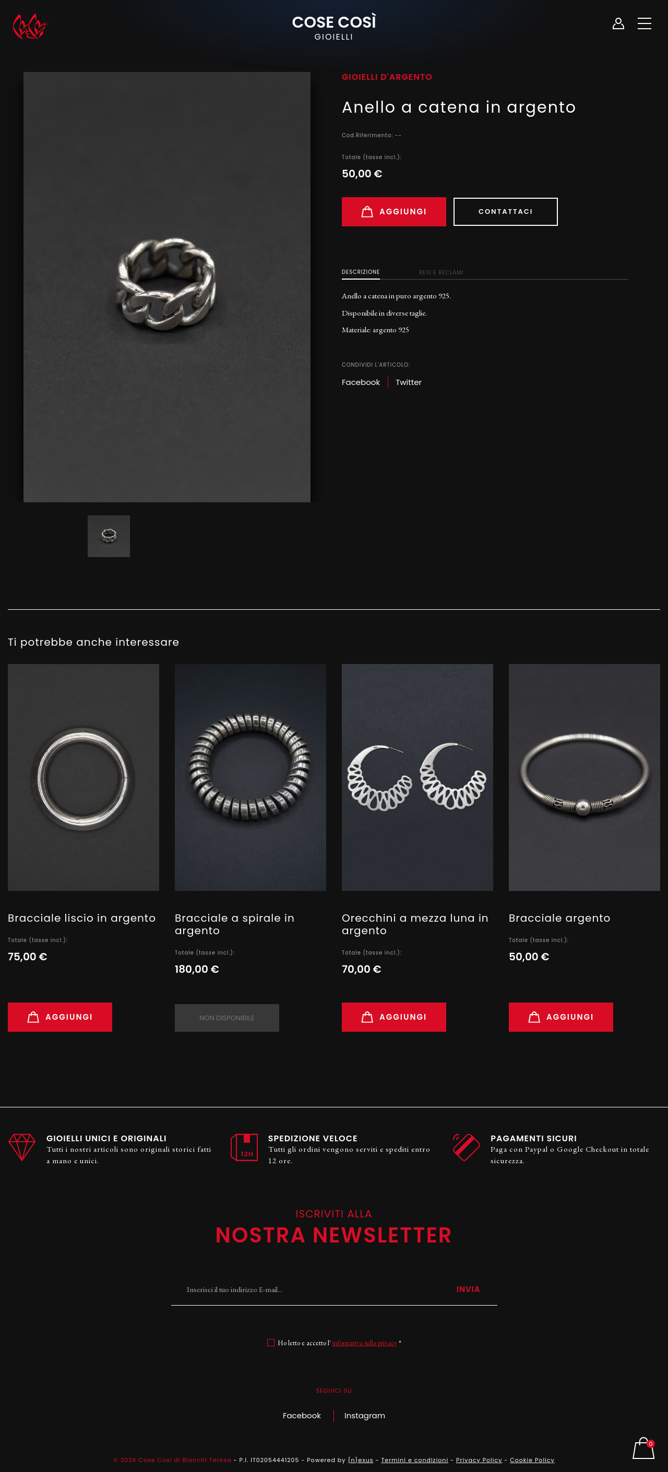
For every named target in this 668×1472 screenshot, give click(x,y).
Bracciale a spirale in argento (235, 924)
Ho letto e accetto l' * (339, 1342)
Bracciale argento (560, 918)
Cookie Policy (532, 1460)
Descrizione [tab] (361, 272)
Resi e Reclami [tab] (441, 272)
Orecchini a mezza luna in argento (415, 924)
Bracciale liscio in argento (82, 918)
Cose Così (334, 26)
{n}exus (360, 1460)
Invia (469, 1289)
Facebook (302, 1415)
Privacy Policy (479, 1460)
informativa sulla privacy (364, 1342)
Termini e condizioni (414, 1460)
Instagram (364, 1415)
